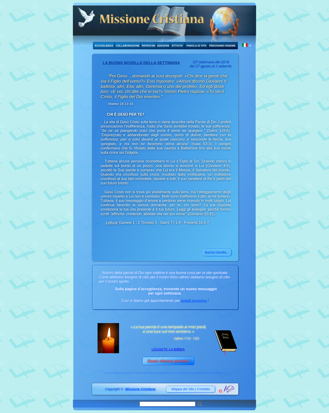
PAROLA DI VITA (197, 45)
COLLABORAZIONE (128, 45)
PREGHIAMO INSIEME (222, 45)
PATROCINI (148, 45)
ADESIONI (163, 45)
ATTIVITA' (177, 45)
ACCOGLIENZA (104, 45)
